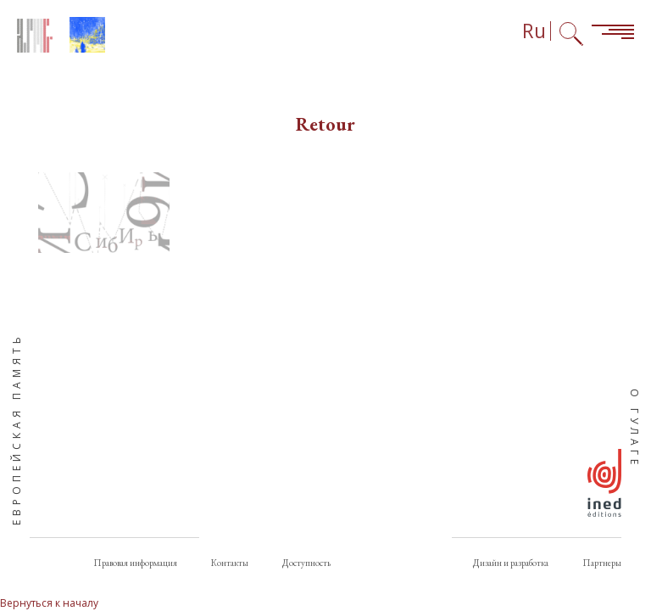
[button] (104, 212)
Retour (325, 124)
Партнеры (601, 563)
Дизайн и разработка (510, 563)
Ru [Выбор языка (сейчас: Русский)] (534, 31)
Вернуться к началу (49, 603)
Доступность (306, 563)
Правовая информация (135, 563)
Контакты (229, 563)
